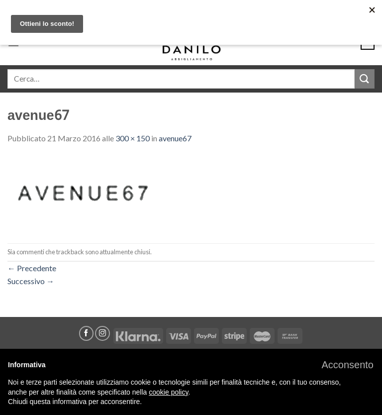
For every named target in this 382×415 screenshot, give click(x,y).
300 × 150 (132, 138)
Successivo (30, 281)
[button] (347, 365)
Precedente (31, 268)
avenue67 (175, 138)
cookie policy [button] (168, 392)
